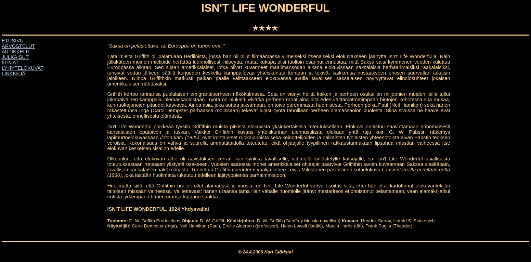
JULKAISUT (15, 57)
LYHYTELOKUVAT (22, 68)
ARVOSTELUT (18, 46)
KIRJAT (10, 62)
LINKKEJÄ (13, 73)
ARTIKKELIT (16, 51)
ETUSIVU (13, 40)
